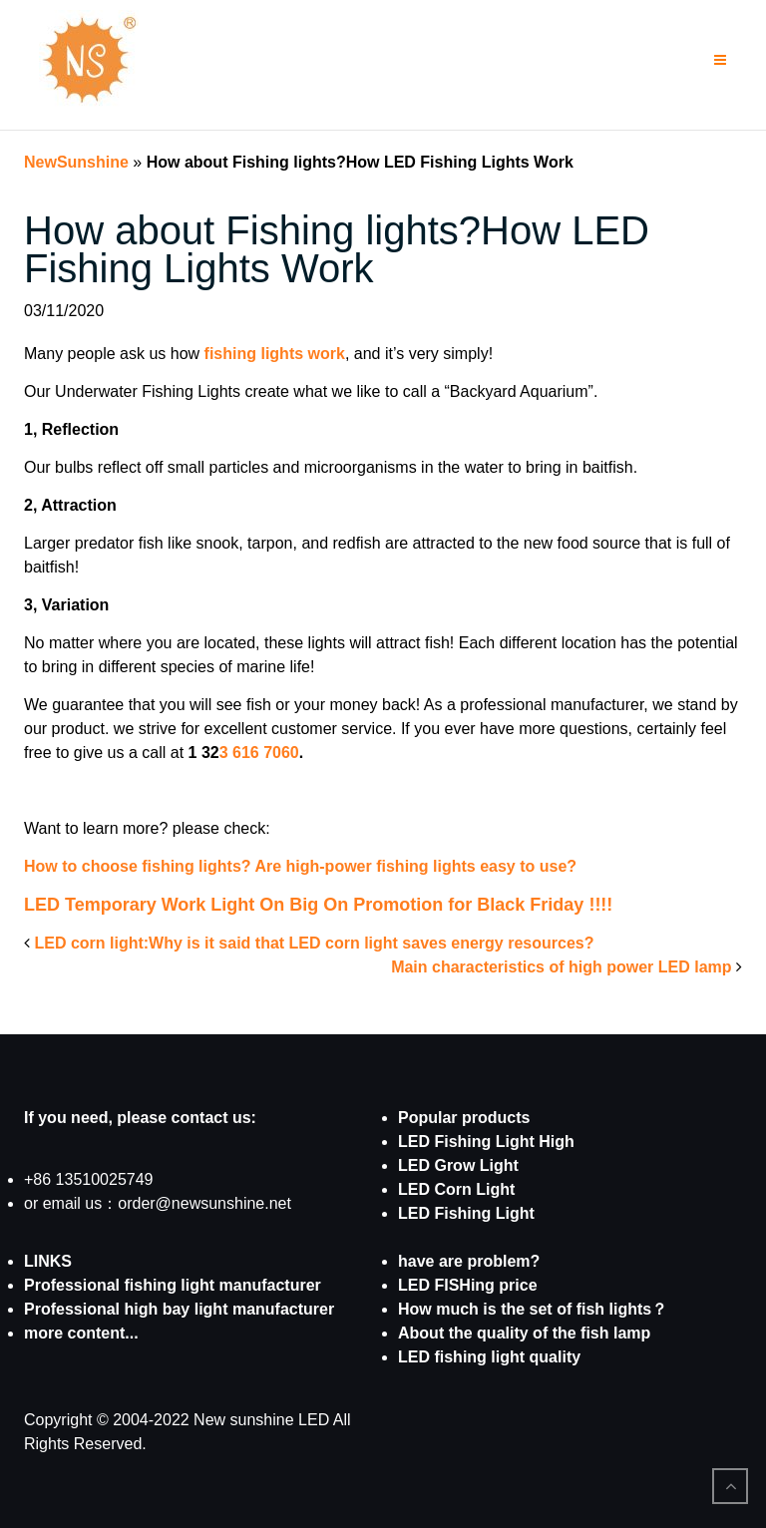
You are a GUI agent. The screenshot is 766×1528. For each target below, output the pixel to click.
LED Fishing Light (466, 1213)
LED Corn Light (456, 1189)
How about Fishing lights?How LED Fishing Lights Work (336, 249)
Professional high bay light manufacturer (179, 1309)
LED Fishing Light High (486, 1141)
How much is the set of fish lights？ (532, 1309)
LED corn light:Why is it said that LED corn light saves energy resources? (313, 943)
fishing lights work (272, 353)
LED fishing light (461, 1356)
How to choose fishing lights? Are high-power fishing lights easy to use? (300, 866)
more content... (81, 1333)
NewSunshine (76, 162)
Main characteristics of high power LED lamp (561, 966)
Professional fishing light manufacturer (172, 1285)
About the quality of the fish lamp (524, 1333)
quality (552, 1356)
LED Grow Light (458, 1165)
